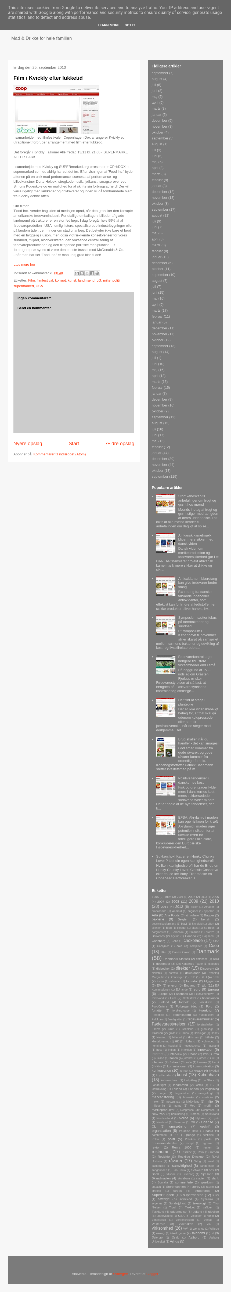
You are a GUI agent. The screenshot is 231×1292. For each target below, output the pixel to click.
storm (210, 1186)
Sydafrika (207, 1199)
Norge (183, 1118)
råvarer (175, 1160)
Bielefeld (197, 923)
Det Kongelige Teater (189, 963)
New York (158, 1113)
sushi (215, 1195)
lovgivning (212, 1089)
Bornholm (177, 932)
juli (154, 85)
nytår (216, 1118)
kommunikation (203, 1066)
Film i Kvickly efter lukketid (48, 78)
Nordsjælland (164, 1118)
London (193, 1089)
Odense (207, 1122)
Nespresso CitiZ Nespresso (197, 1110)
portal (208, 1139)
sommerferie (184, 1182)
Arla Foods (172, 915)
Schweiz (197, 1170)
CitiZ (216, 941)
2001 (180, 896)
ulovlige (213, 1211)
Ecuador (192, 981)
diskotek (157, 972)
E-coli (160, 981)
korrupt (60, 280)
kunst (72, 280)
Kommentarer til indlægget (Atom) (59, 454)
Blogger (152, 1274)
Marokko (188, 1097)
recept (190, 1143)
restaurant (161, 1151)
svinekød (185, 1199)
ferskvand (158, 998)
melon (155, 1101)
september (160, 73)
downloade (192, 972)
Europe (162, 993)
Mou (192, 1105)
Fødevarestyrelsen (169, 1024)
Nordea (195, 1114)
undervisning (165, 1215)
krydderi (214, 1070)
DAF (164, 952)
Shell (155, 1174)
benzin (205, 919)
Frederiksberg (181, 1014)
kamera (202, 1062)
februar (157, 180)
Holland (190, 1041)
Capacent (208, 936)
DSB (192, 977)
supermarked (23, 286)
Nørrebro (179, 1122)
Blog (169, 927)
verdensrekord (185, 1219)
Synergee (120, 1274)
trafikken (208, 1207)
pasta (209, 1130)
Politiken (190, 1139)
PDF (176, 1134)
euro (196, 989)
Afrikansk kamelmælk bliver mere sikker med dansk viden (195, 539)
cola (179, 946)
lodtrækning (159, 1089)
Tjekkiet (190, 1207)
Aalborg (194, 1237)
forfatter (157, 1010)
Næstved (162, 1122)
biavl (184, 923)
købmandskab (169, 1080)
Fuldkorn (157, 1019)
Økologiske (178, 1233)
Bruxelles (158, 936)
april (155, 102)
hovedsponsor (192, 1045)
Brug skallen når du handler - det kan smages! (198, 741)
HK (177, 1041)
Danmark (207, 951)
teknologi (199, 1203)
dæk (216, 977)
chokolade (193, 940)
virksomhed (162, 1228)
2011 (164, 906)
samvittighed (182, 1166)
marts (156, 108)
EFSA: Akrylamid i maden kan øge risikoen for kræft (198, 819)
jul (213, 1058)
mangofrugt (205, 1093)
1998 (167, 896)
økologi (160, 1233)
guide (172, 1033)
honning (157, 1045)
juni (154, 91)
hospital (173, 1045)
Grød (171, 1029)
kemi (215, 1062)
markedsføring (163, 1097)
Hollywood (207, 1041)
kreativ (198, 1070)
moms (177, 1105)
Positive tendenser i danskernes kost (193, 780)
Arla (155, 915)
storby (196, 1186)
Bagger (209, 915)
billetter (156, 927)
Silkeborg (188, 1174)
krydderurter (163, 1075)
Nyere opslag (27, 443)
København (208, 1075)
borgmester (159, 932)
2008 (175, 901)
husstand (213, 1045)
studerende (202, 1190)
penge (190, 1134)
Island (160, 1058)
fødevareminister (200, 1019)
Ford (209, 1006)
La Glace (208, 1080)
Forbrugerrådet (186, 1006)
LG (98, 280)
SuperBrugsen (163, 1195)
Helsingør (200, 1033)
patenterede (159, 1134)
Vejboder (196, 1215)
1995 (155, 896)
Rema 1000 (182, 1147)
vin (209, 1224)
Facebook (181, 993)
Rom (201, 1152)
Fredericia (158, 1014)
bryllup (175, 936)
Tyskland (158, 1211)
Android (177, 911)
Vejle (210, 1215)
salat (211, 1161)
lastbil (199, 1085)
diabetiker (163, 968)
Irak (205, 1054)
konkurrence (161, 1070)
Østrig (175, 1237)
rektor (156, 1147)
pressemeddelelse (164, 1143)
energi (172, 985)
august (157, 79)
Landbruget (159, 1085)
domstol (173, 972)
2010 (214, 901)
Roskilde (164, 1156)
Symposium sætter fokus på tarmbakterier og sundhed (197, 622)
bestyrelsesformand (164, 923)
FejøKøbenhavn (204, 993)
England (190, 985)
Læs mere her (24, 264)
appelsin (209, 911)
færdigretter (175, 1019)
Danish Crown (181, 952)
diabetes (213, 963)
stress (177, 1190)
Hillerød (177, 1037)
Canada (190, 936)
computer (196, 946)
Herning (161, 1037)
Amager (209, 906)
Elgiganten (211, 981)
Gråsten (157, 1033)
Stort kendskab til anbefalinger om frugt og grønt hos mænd (197, 500)
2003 (204, 896)
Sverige (163, 1199)
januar (156, 115)
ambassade (159, 911)
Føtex (156, 1029)
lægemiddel (182, 1093)
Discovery (207, 968)
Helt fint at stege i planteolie (191, 702)
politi (116, 280)
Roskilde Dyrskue (191, 1156)
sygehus (157, 1203)
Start (74, 443)
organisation (161, 1131)
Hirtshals (193, 1037)
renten (207, 1147)
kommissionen (177, 1066)
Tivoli (172, 1207)
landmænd (86, 280)
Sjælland (207, 1174)
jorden (203, 1058)
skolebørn (184, 1178)
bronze (210, 932)
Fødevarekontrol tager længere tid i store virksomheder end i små (196, 661)
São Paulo (179, 1170)
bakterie (158, 919)
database (202, 959)
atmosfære (192, 915)
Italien (173, 1058)
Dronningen (177, 977)
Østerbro (157, 1237)
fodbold (184, 1002)
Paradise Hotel (188, 1130)
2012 (179, 907)
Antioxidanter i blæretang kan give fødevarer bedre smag (197, 583)
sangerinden (159, 1170)
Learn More (108, 25)
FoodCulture (159, 1006)
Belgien (183, 919)
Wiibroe (214, 1228)
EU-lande (181, 989)
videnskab (186, 1224)
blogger (181, 927)
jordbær (188, 1058)
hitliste (209, 1037)
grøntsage (207, 1029)
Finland (164, 1002)
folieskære (206, 1002)
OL (154, 1126)
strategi (156, 1190)
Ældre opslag (120, 443)
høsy (159, 1049)
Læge (162, 1093)
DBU (216, 959)
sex (211, 1170)
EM (159, 985)
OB (193, 1122)
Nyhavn (201, 1118)
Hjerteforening (160, 1041)
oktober (157, 132)
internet (157, 1054)
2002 (191, 896)
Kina (159, 1066)
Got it (130, 25)
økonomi (198, 1233)
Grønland (187, 1029)
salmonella (158, 1165)
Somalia (163, 1182)
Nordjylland (212, 1114)
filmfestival (45, 280)
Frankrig (205, 1010)
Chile (175, 941)
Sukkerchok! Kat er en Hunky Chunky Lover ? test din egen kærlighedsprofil (185, 858)
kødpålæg (190, 1080)
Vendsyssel (159, 1219)
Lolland (177, 1089)
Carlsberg (158, 940)
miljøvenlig (158, 1105)
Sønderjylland (177, 1203)
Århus (174, 1241)
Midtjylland (192, 1101)
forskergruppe (181, 1010)
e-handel (174, 981)
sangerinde (207, 1165)
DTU (203, 977)
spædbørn (207, 1182)
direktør (183, 968)
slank (215, 1178)
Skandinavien (161, 1178)
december (159, 120)
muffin (208, 1105)
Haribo (185, 1033)
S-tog (197, 1161)
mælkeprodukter (163, 1109)
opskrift (205, 1126)
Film (31, 280)
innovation (205, 1050)
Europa (213, 989)
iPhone (192, 1054)
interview (176, 1054)
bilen (211, 923)
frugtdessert (206, 1014)
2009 (193, 901)
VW (185, 1228)
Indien (172, 1049)
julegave (158, 1062)
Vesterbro (158, 1224)
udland (197, 1211)
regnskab (207, 1143)
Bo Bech (209, 927)
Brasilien (194, 932)
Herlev (215, 1033)
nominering (178, 1114)
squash (156, 1186)
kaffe (189, 1062)
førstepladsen (205, 1024)
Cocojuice (163, 946)
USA (39, 286)
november (159, 126)
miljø (106, 280)
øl (212, 1233)
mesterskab (173, 1101)
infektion (186, 1049)
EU (203, 985)
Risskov (187, 1152)
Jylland (174, 1062)
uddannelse (178, 1211)
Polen (155, 1139)
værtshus (198, 1228)
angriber (193, 911)
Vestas (208, 1219)
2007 (160, 901)
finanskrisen (210, 998)
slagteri (200, 1178)
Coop (214, 945)
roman (214, 1152)
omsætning (177, 1126)
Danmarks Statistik (177, 958)
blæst (195, 927)
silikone (171, 1174)
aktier (194, 906)
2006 (215, 896)
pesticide (208, 1134)
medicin (207, 1097)
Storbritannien (176, 1186)
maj (154, 97)
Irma (216, 1054)
